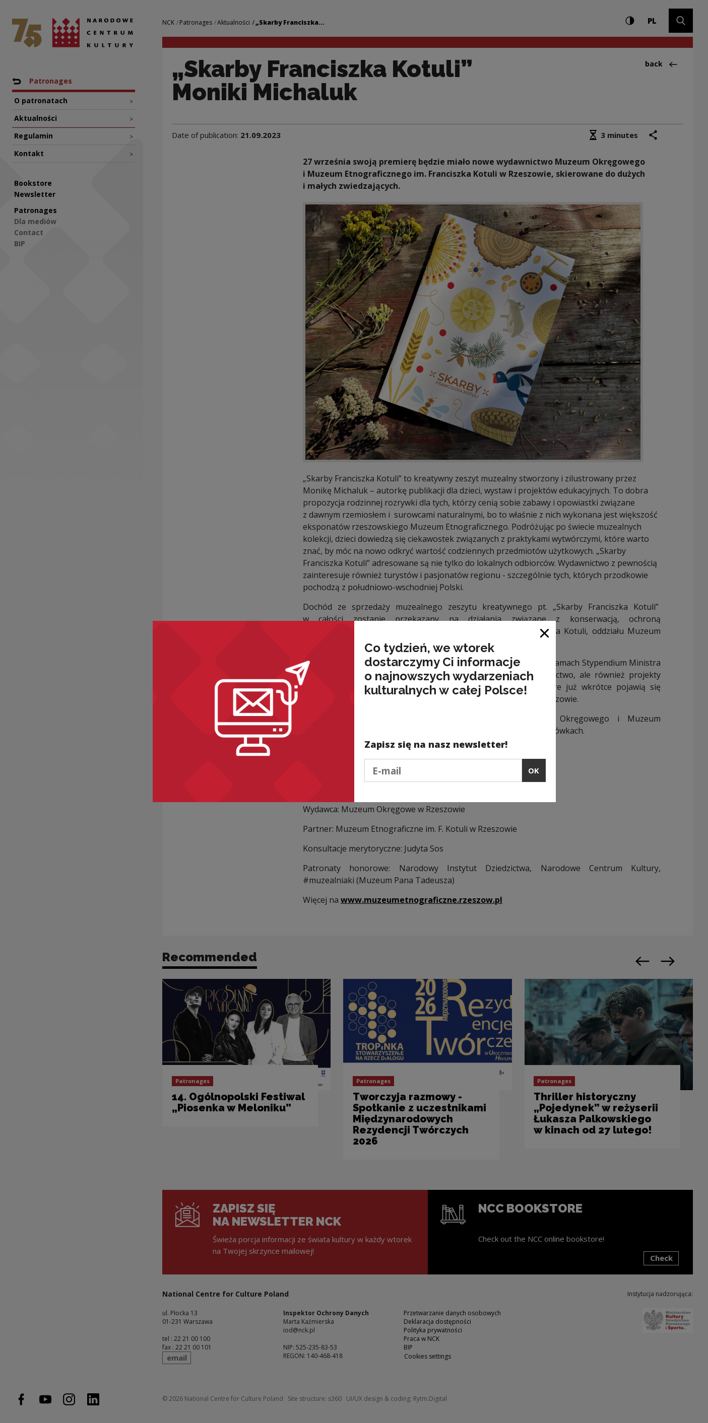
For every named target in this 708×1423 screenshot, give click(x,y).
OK (533, 770)
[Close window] (545, 632)
